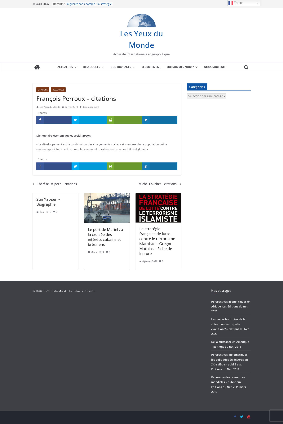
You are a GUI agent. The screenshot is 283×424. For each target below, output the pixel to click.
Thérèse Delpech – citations (55, 184)
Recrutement (151, 67)
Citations (43, 89)
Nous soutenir (215, 67)
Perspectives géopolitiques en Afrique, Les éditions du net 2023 (230, 306)
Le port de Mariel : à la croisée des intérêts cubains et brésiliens (105, 237)
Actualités (65, 67)
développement (90, 106)
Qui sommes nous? (180, 67)
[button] (75, 67)
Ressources (91, 67)
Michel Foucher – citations (160, 184)
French (235, 3)
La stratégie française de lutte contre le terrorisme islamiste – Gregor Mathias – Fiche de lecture (157, 241)
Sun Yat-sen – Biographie (48, 202)
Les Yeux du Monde (49, 106)
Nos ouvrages (120, 67)
